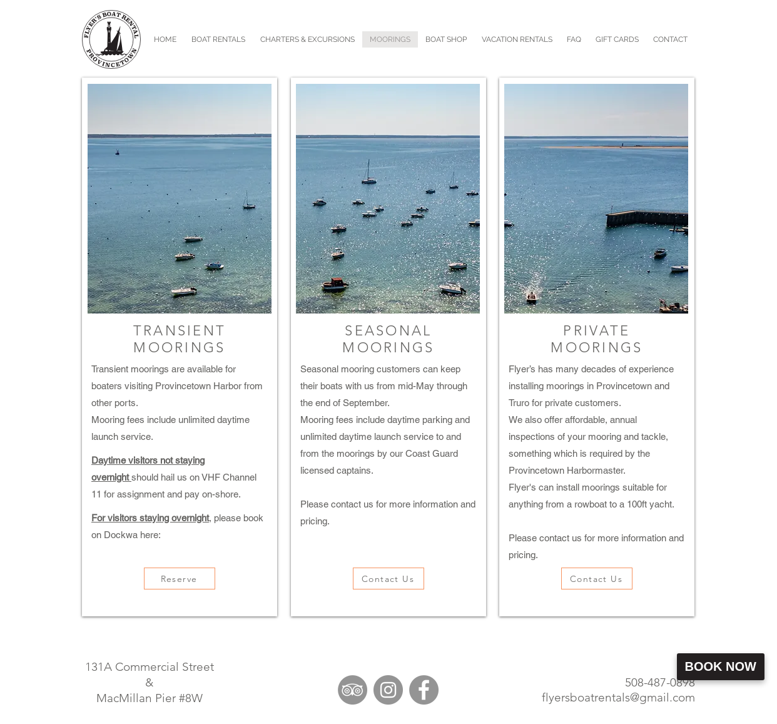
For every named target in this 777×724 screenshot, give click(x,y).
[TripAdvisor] (352, 690)
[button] (307, 39)
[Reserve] (179, 578)
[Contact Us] (388, 578)
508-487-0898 (660, 682)
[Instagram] (388, 690)
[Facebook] (424, 690)
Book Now (720, 666)
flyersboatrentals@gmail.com (618, 697)
